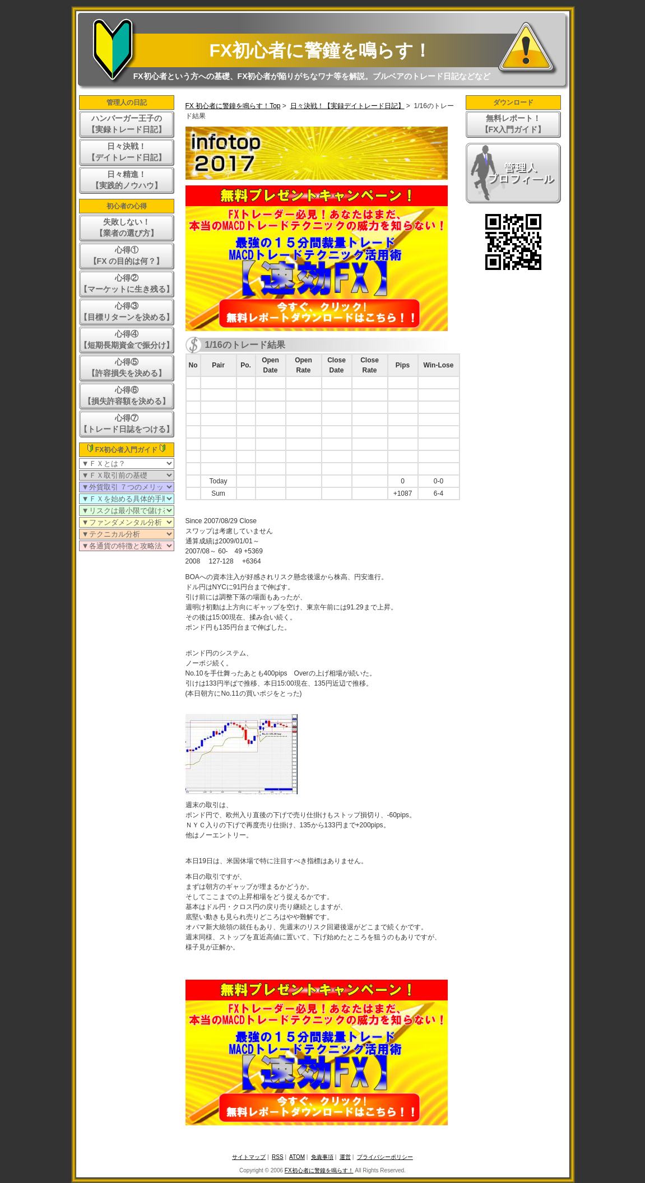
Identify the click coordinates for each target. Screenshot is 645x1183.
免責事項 (322, 1157)
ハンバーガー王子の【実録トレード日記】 (126, 124)
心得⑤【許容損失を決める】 (126, 367)
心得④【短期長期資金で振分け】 (127, 339)
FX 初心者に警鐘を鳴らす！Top (233, 106)
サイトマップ (249, 1157)
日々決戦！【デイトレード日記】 (126, 152)
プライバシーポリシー (385, 1157)
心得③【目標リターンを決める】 (127, 311)
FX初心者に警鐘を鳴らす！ (321, 50)
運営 (345, 1157)
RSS (278, 1157)
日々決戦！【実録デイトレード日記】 (347, 106)
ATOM (297, 1157)
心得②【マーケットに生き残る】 (127, 283)
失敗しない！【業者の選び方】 (126, 227)
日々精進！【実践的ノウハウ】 (126, 180)
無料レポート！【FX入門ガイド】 (513, 124)
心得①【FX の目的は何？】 (126, 255)
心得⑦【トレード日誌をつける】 (127, 423)
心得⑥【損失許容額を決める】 (126, 395)
